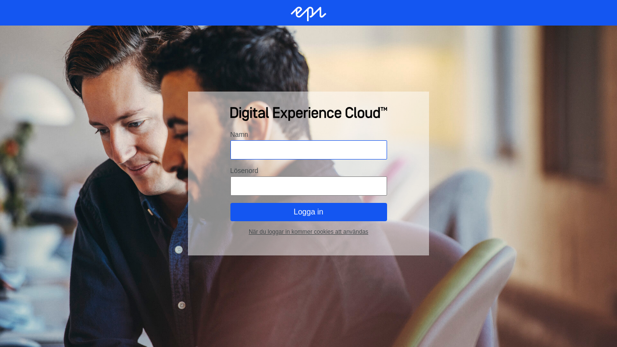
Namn (239, 134)
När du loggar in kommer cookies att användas (308, 231)
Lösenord (244, 170)
